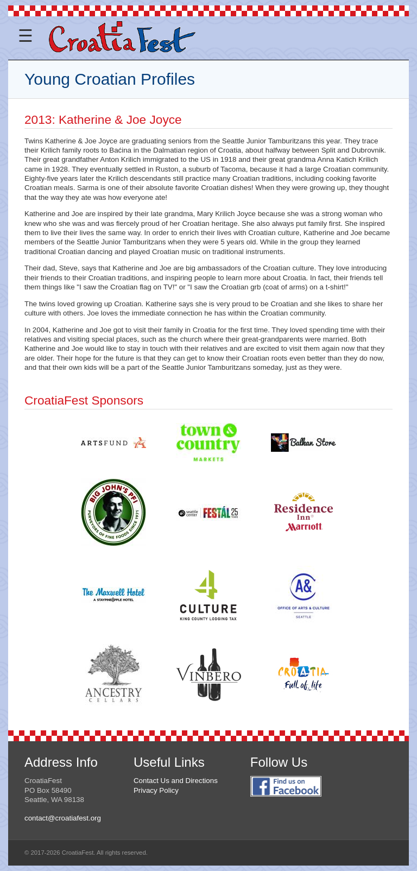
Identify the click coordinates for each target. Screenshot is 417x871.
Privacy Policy (156, 790)
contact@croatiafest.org (62, 818)
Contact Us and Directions (176, 781)
